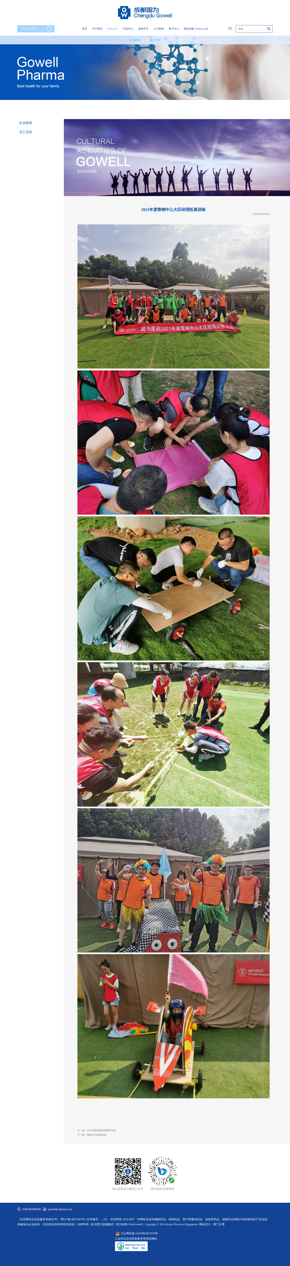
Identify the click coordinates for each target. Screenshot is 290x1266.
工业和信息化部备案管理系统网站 (136, 1238)
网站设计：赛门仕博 (212, 1224)
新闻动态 (112, 28)
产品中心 (128, 28)
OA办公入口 (36, 29)
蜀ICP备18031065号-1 (73, 1219)
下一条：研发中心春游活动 (91, 1134)
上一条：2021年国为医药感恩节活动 (96, 1130)
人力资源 (158, 28)
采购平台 (143, 28)
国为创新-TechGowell (196, 28)
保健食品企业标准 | (29, 1224)
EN (230, 28)
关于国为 (97, 28)
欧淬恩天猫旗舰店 (102, 1224)
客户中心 (174, 28)
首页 (84, 28)
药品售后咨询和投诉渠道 (59, 1224)
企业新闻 (135, 40)
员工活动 (155, 40)
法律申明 (82, 1224)
